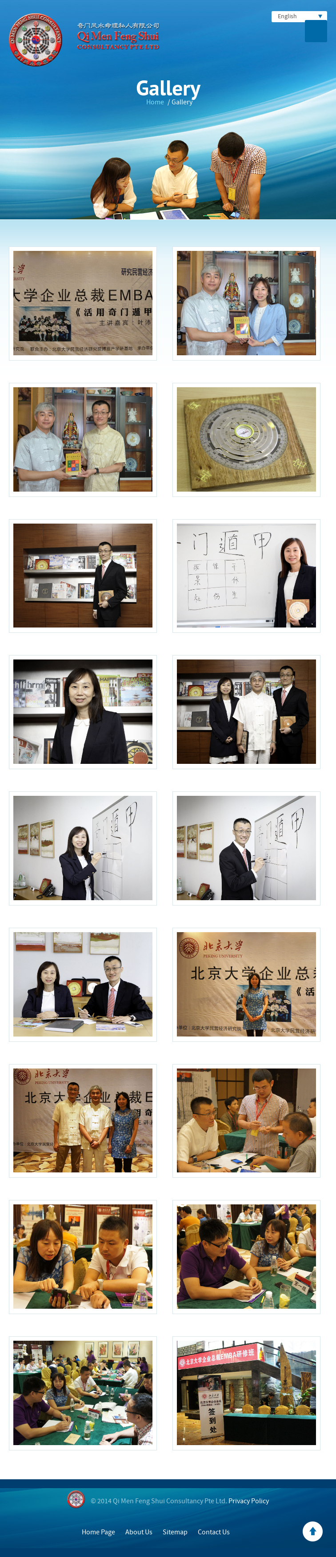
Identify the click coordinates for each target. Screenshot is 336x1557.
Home (155, 102)
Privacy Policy (248, 1501)
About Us (138, 1532)
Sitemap (175, 1532)
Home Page (98, 1532)
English (300, 16)
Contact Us (214, 1532)
